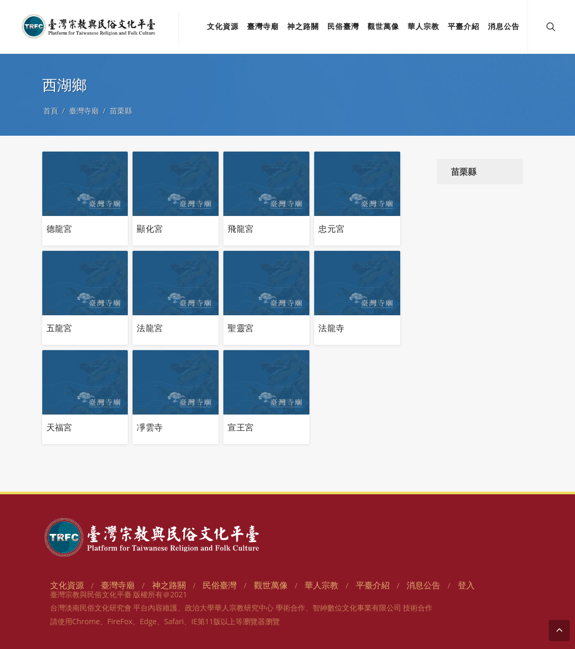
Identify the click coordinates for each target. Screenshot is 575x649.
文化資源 (67, 585)
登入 (466, 585)
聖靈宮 (240, 328)
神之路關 (169, 585)
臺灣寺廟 (84, 111)
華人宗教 (321, 585)
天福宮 (59, 427)
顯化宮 (150, 228)
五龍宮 (59, 328)
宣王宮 (240, 427)
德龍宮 (59, 228)
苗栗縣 (121, 111)
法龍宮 (150, 328)
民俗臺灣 (220, 585)
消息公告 (423, 585)
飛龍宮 (240, 228)
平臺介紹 (373, 585)
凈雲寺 (150, 427)
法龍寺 (331, 328)
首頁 (50, 111)
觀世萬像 (271, 585)
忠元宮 (331, 228)
